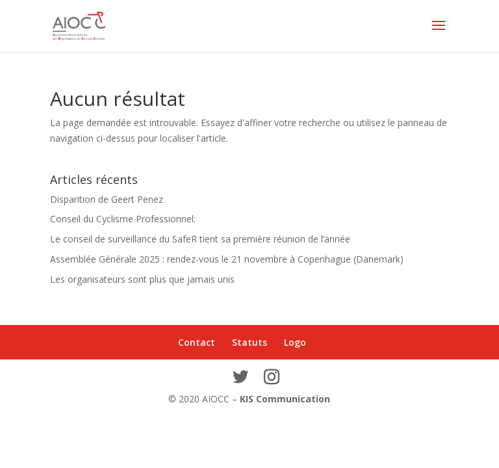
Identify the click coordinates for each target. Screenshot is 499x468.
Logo (295, 342)
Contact (196, 342)
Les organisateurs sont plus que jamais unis (142, 279)
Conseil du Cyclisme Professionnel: (123, 219)
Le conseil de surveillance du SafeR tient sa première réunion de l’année (200, 239)
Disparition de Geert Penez (106, 199)
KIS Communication (285, 399)
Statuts (249, 342)
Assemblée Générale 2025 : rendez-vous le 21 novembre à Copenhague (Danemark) (226, 259)
